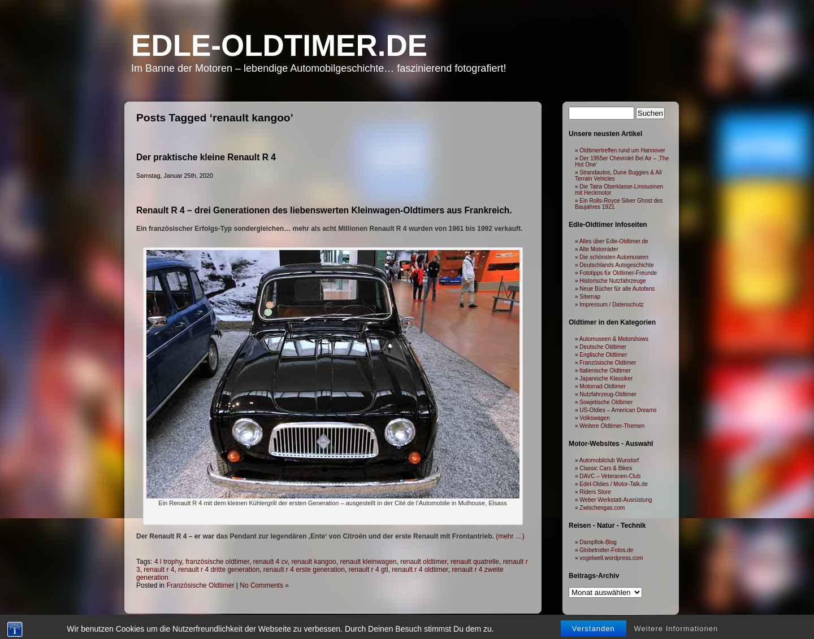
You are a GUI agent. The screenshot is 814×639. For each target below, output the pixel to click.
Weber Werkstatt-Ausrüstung (615, 500)
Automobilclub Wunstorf (609, 460)
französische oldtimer (217, 562)
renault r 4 (159, 570)
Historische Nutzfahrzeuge (612, 281)
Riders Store (595, 492)
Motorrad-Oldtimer (602, 386)
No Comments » (264, 585)
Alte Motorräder (598, 249)
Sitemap (589, 297)
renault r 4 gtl (368, 570)
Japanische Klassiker (606, 378)
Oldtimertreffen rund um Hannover (622, 150)
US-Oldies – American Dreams (617, 410)
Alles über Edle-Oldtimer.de (613, 241)
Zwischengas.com (602, 508)
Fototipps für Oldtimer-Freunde (618, 273)
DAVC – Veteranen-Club (609, 476)
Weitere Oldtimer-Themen (611, 426)
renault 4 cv (270, 562)
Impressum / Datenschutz (611, 304)
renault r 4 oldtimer (420, 570)
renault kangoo (313, 562)
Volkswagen (594, 418)
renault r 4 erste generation (304, 570)
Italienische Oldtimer (605, 370)
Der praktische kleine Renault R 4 (206, 157)
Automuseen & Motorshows (613, 339)
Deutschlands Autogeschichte (616, 265)
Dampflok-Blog (598, 542)
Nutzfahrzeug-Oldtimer (608, 394)
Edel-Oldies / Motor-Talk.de (613, 484)
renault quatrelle (475, 562)
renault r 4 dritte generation (218, 570)
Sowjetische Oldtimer (606, 402)
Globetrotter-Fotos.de (606, 550)
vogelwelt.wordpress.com (611, 558)
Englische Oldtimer (603, 355)
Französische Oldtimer (200, 585)
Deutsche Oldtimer (602, 347)
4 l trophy (167, 562)
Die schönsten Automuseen (613, 257)
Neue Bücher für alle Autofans (617, 289)
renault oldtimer (423, 562)
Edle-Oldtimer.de (279, 45)
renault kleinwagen (368, 562)
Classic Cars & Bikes (605, 468)
